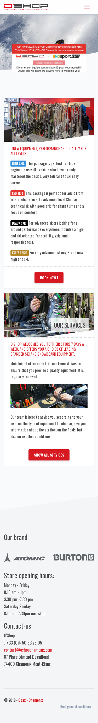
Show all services (49, 455)
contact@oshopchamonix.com (28, 650)
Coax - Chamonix (30, 700)
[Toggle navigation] (87, 7)
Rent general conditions (75, 706)
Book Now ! (49, 277)
